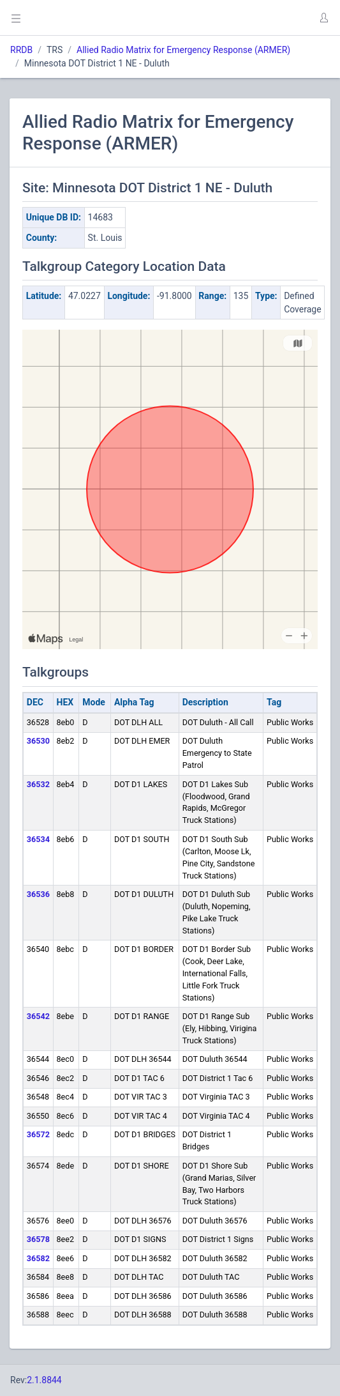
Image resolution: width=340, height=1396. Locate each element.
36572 (38, 1134)
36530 (38, 741)
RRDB (21, 50)
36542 (38, 1016)
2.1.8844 (44, 1380)
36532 (38, 784)
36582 (38, 1258)
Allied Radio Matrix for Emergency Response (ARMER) (183, 50)
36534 (38, 839)
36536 (38, 894)
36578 (38, 1239)
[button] (323, 17)
